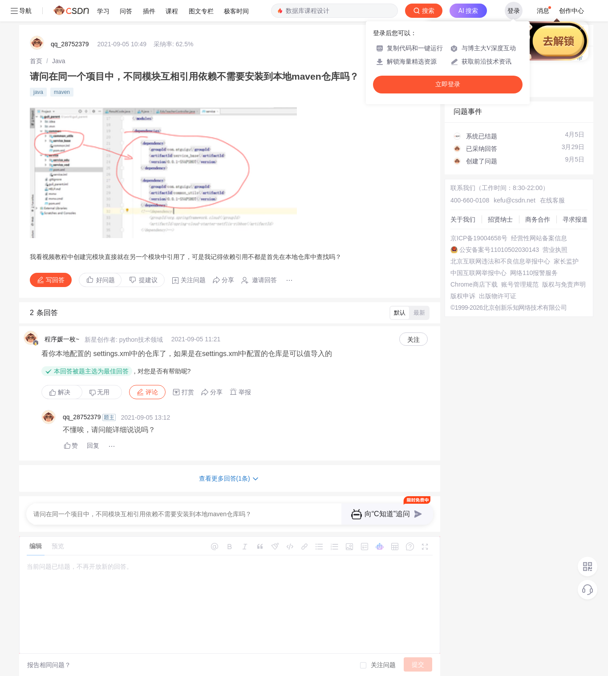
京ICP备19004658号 (478, 238)
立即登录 (447, 84)
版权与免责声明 (564, 284)
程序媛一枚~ (62, 339)
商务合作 (537, 219)
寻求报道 (575, 219)
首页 (36, 61)
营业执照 (555, 249)
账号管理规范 (520, 284)
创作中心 (571, 10)
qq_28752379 (70, 44)
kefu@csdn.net (514, 200)
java (38, 92)
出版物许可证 (497, 296)
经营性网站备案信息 (539, 238)
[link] (36, 61)
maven (62, 92)
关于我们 (462, 219)
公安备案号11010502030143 (499, 249)
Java (58, 61)
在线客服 (552, 200)
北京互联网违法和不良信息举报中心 (500, 261)
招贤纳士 (500, 219)
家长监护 (566, 261)
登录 (513, 10)
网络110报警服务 (534, 272)
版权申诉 (462, 296)
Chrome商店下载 (474, 284)
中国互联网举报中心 (478, 272)
